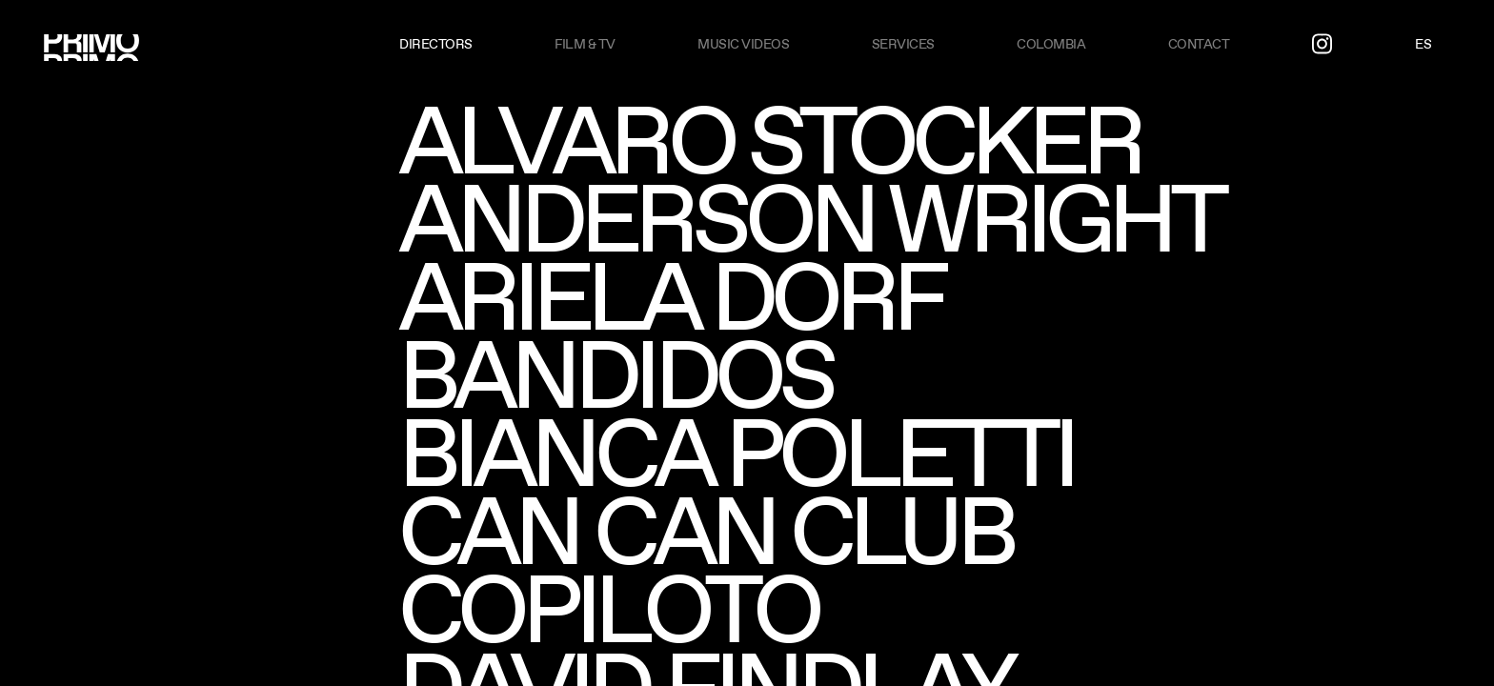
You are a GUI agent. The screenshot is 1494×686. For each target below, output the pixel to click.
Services (903, 43)
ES (1423, 43)
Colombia (1051, 43)
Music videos (743, 43)
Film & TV (585, 43)
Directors (436, 43)
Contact (1199, 43)
